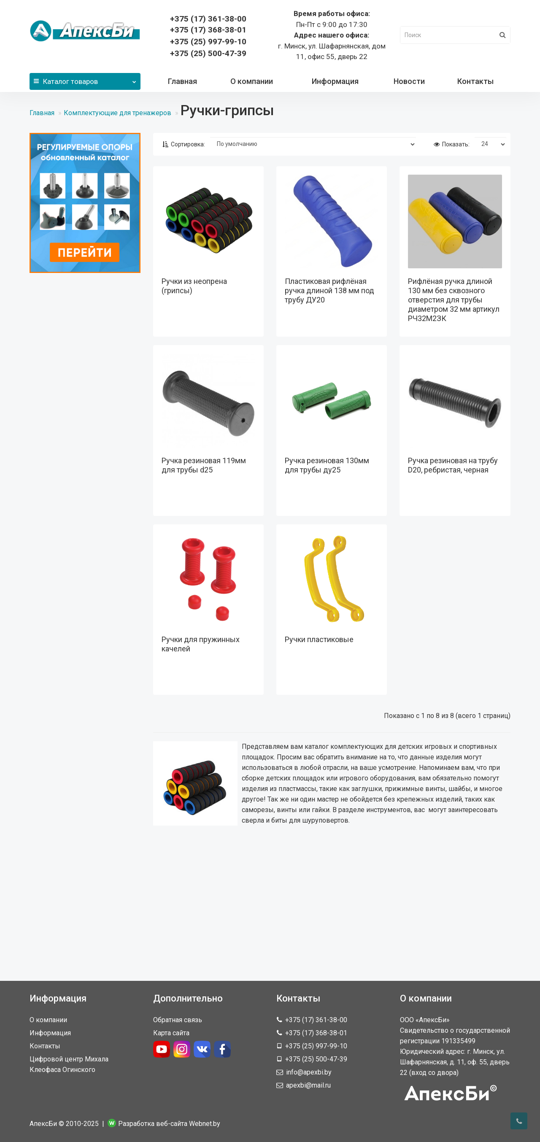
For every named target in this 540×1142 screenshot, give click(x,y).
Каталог (85, 79)
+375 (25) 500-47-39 (208, 53)
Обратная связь (177, 1020)
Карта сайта (171, 1033)
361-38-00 (208, 19)
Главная (182, 81)
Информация (335, 81)
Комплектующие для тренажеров (117, 113)
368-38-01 (208, 30)
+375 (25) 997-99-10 (208, 41)
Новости (409, 81)
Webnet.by (204, 1124)
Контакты (475, 81)
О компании (251, 81)
